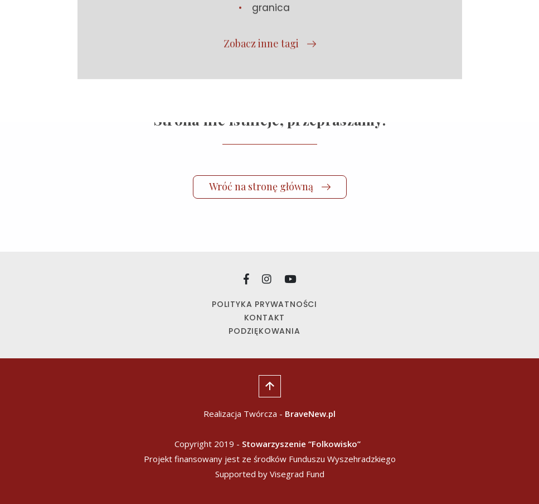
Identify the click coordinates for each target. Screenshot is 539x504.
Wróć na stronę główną (270, 186)
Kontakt (264, 317)
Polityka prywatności (264, 304)
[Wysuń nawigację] (463, 25)
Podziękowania (264, 331)
